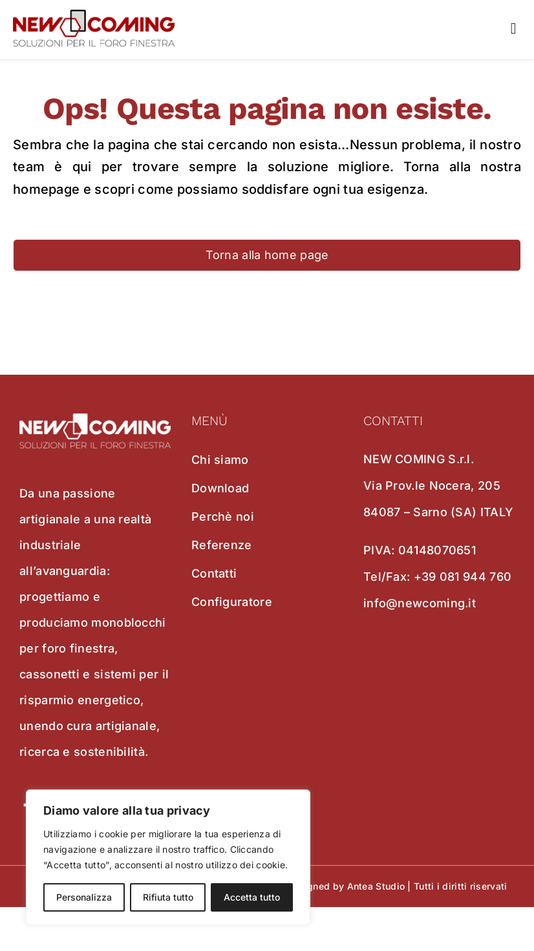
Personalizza (84, 897)
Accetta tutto (252, 897)
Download (220, 488)
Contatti (214, 573)
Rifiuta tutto (168, 897)
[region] (168, 857)
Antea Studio (376, 886)
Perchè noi (222, 516)
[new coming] (94, 16)
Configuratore (231, 602)
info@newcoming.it (419, 603)
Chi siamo (220, 459)
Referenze (221, 545)
